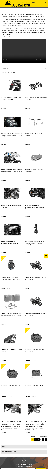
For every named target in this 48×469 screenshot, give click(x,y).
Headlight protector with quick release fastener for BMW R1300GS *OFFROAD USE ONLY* (11, 135)
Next (46, 439)
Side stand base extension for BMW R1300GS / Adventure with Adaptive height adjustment (34, 243)
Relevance (24, 69)
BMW (3, 446)
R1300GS (22, 37)
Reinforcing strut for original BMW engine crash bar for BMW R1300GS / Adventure (35, 207)
